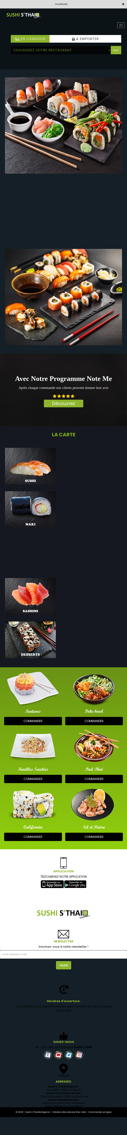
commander (33, 721)
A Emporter (85, 39)
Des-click (81, 1112)
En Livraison (30, 39)
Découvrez (63, 403)
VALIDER (63, 965)
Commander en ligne (99, 1112)
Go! (116, 50)
